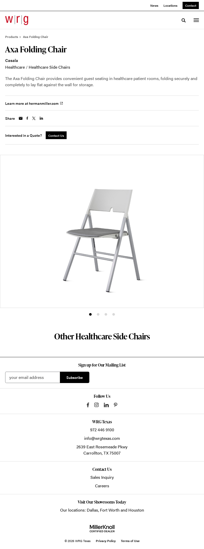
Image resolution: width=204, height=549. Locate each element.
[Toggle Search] (184, 20)
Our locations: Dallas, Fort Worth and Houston (102, 510)
